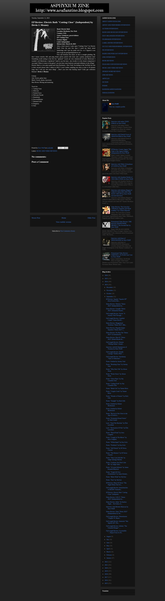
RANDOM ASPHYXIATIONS (111, 89)
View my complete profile (117, 107)
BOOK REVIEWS (108, 61)
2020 (106, 568)
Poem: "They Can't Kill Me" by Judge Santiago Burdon (115, 458)
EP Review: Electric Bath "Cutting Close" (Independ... (116, 493)
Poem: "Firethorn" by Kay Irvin (115, 445)
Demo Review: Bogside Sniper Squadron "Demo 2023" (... (115, 329)
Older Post (91, 218)
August (108, 536)
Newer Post (36, 218)
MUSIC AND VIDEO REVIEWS (47, 151)
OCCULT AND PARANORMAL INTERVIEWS (117, 46)
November (109, 290)
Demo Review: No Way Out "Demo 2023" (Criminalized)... (117, 333)
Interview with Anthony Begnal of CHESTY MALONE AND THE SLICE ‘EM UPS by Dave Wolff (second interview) (121, 192)
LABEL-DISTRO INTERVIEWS (112, 43)
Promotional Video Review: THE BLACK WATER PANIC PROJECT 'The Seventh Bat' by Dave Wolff (121, 224)
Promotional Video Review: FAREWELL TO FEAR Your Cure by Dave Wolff (121, 255)
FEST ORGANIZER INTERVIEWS (113, 36)
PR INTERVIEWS (108, 50)
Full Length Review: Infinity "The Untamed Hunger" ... (116, 527)
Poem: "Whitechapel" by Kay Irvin (117, 442)
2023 (106, 284)
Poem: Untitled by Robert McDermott (114, 405)
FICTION (105, 82)
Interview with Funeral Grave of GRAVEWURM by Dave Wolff (121, 135)
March (108, 552)
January (109, 558)
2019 (106, 571)
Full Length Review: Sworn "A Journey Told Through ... (115, 314)
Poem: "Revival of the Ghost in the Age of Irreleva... (116, 414)
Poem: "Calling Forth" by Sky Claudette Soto (115, 384)
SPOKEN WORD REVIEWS (111, 71)
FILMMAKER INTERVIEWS (111, 39)
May (108, 546)
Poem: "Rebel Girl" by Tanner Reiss (117, 388)
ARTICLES (105, 78)
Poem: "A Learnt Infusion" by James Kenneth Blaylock (117, 468)
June (108, 542)
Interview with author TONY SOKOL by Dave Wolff (120, 122)
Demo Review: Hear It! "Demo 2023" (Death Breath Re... (115, 338)
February (109, 555)
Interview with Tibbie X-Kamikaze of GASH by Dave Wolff (122, 165)
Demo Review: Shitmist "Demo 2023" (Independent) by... (115, 305)
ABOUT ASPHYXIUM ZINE (111, 21)
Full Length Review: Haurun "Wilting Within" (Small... (115, 343)
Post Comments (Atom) (67, 231)
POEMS (104, 86)
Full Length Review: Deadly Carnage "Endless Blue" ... (115, 353)
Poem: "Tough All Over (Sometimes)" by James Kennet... (117, 473)
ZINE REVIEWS (107, 75)
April (108, 549)
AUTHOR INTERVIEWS (110, 28)
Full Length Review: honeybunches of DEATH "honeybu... (117, 488)
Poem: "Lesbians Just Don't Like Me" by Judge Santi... (116, 463)
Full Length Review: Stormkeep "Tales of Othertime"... (116, 357)
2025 (106, 278)
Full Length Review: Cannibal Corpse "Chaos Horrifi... (115, 319)
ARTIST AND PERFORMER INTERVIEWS (116, 25)
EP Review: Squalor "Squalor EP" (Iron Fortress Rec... (116, 300)
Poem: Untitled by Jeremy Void (115, 361)
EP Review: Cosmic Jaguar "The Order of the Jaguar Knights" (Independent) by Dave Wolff (121, 151)
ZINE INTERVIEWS (108, 57)
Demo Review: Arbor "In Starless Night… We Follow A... (116, 503)
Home (64, 218)
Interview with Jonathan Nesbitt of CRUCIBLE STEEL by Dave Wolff (122, 178)
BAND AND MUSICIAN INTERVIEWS (115, 32)
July (107, 539)
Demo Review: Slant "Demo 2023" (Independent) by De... (117, 512)
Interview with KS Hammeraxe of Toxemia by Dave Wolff (116, 348)
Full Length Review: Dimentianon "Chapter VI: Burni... (116, 517)
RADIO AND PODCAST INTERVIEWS (115, 53)
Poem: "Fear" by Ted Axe (114, 480)
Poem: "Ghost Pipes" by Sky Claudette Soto (115, 379)
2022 (106, 562)
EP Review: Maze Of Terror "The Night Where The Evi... (116, 484)
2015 (106, 583)
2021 (106, 565)
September (109, 296)
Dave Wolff (115, 104)
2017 (106, 577)
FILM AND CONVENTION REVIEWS (114, 64)
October (109, 293)
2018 (106, 574)
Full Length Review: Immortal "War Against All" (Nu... (117, 522)
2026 (106, 275)
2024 (106, 281)
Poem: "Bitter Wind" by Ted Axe (116, 477)
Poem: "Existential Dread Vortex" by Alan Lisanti (116, 419)
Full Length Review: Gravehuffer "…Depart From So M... (116, 531)
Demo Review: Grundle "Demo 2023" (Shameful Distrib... (115, 309)
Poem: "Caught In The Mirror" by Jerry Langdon (116, 438)
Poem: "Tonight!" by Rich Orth (115, 401)
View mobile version (63, 222)
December (109, 287)
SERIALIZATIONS (108, 93)
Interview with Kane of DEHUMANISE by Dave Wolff (121, 239)
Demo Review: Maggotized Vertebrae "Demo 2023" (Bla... (116, 324)
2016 (106, 580)
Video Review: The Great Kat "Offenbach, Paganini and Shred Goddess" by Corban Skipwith (121, 208)
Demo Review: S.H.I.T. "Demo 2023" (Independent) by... (115, 498)
